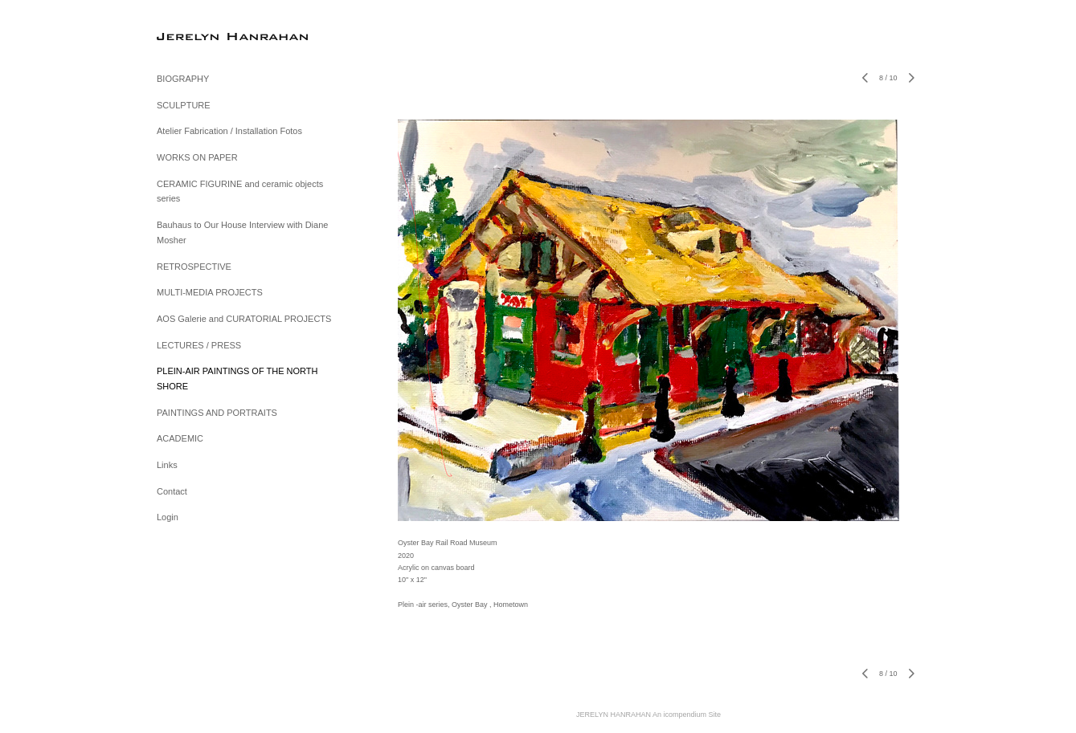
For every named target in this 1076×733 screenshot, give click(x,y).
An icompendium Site (687, 715)
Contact (172, 491)
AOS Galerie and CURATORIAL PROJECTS (244, 319)
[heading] (197, 35)
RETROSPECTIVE (194, 266)
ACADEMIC (180, 438)
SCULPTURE (184, 105)
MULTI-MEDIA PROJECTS (210, 292)
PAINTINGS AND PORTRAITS (217, 412)
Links (167, 465)
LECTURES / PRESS (199, 345)
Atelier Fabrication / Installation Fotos (229, 131)
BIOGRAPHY (183, 78)
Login (167, 517)
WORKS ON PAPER (197, 157)
